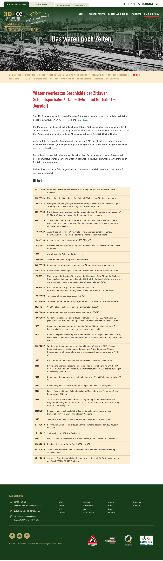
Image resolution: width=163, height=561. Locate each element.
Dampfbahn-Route (80, 5)
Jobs (85, 509)
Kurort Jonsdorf (73, 120)
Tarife (61, 509)
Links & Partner (90, 512)
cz (131, 4)
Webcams (98, 78)
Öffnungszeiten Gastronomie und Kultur (68, 75)
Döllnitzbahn (41, 4)
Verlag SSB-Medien (63, 5)
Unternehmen (89, 505)
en (127, 4)
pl (134, 4)
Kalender (136, 14)
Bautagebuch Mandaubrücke (22, 75)
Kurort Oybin (93, 120)
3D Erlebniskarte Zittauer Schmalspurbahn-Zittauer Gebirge (62, 78)
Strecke (26, 78)
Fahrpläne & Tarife (118, 14)
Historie (136, 75)
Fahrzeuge (14, 78)
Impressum (137, 505)
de (124, 4)
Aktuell (81, 14)
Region (42, 75)
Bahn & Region (151, 14)
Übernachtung (98, 75)
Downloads (87, 502)
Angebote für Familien (118, 75)
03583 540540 (147, 4)
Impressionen (112, 78)
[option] (81, 39)
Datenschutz (138, 502)
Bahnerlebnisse (97, 14)
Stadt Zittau (104, 116)
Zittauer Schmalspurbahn (16, 4)
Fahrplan (62, 505)
